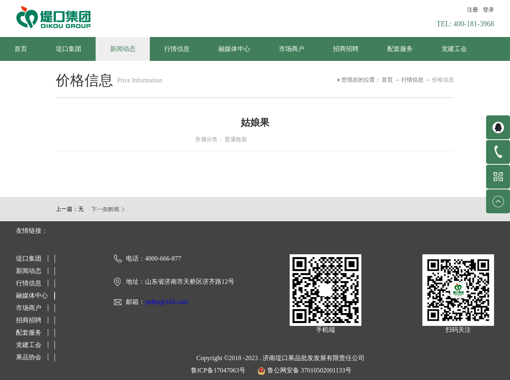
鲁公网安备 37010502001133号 (309, 370)
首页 (20, 48)
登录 (488, 10)
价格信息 (443, 80)
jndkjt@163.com (166, 301)
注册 (472, 10)
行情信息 (412, 80)
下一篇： (108, 209)
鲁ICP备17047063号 (218, 370)
